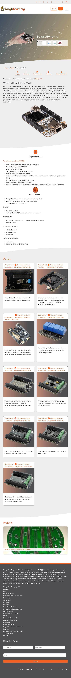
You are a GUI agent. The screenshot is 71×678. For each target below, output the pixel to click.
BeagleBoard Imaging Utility (12, 587)
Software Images (61, 73)
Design (18, 73)
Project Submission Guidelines (13, 627)
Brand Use (6, 598)
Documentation (37, 73)
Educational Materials (10, 607)
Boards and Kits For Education (13, 596)
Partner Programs (8, 625)
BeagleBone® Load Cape (9, 419)
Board (12, 68)
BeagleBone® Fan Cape (42, 266)
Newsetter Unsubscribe (10, 618)
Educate (6, 605)
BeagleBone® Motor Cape (42, 419)
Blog (4, 591)
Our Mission (7, 622)
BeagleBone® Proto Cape (9, 369)
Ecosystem (6, 602)
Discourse (26, 73)
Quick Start (49, 73)
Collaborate (7, 600)
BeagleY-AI (38, 79)
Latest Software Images (10, 613)
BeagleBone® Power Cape (42, 369)
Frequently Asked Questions (12, 609)
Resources (6, 629)
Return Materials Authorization (13, 631)
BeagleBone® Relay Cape (42, 316)
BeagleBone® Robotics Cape (9, 318)
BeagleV (6, 589)
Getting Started (8, 611)
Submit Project (8, 633)
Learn (5, 616)
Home (7, 68)
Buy (53, 9)
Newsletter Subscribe (10, 620)
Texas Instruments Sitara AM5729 (14, 161)
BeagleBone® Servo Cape (9, 266)
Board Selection (8, 593)
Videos (5, 636)
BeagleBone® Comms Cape (9, 465)
